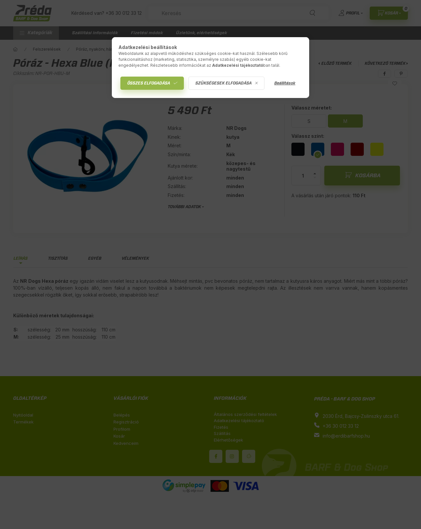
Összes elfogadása (148, 83)
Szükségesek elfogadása (223, 83)
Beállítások (284, 83)
